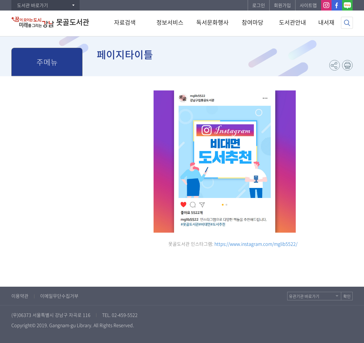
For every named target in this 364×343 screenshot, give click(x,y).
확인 (347, 296)
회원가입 (282, 5)
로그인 (258, 5)
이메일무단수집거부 (59, 295)
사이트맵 (308, 5)
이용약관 (19, 295)
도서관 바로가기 (32, 5)
